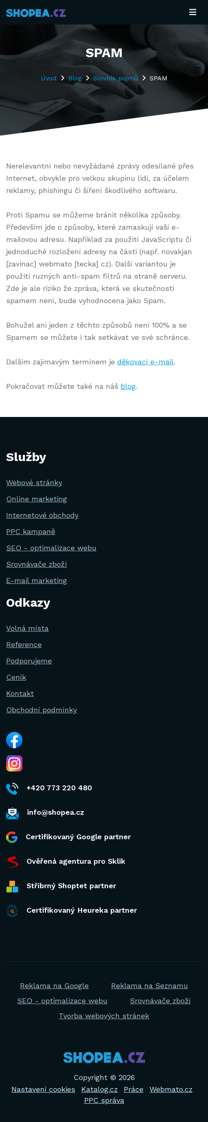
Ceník (16, 677)
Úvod (49, 78)
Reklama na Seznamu (149, 985)
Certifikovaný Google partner (68, 837)
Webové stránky (34, 482)
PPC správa (104, 1100)
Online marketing (36, 498)
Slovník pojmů (115, 78)
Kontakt (20, 693)
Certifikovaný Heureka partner (71, 911)
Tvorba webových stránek (104, 1015)
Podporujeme (29, 660)
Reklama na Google (54, 985)
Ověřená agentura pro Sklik (65, 862)
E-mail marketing (36, 580)
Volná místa (27, 628)
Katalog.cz (99, 1089)
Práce (133, 1089)
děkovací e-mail (145, 361)
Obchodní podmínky (41, 709)
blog (128, 386)
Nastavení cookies (43, 1089)
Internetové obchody (42, 515)
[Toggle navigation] (193, 12)
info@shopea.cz (45, 813)
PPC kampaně (30, 531)
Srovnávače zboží (36, 564)
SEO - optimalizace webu (51, 547)
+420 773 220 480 (49, 789)
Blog (75, 78)
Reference (24, 644)
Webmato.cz (171, 1089)
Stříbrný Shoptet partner (61, 886)
